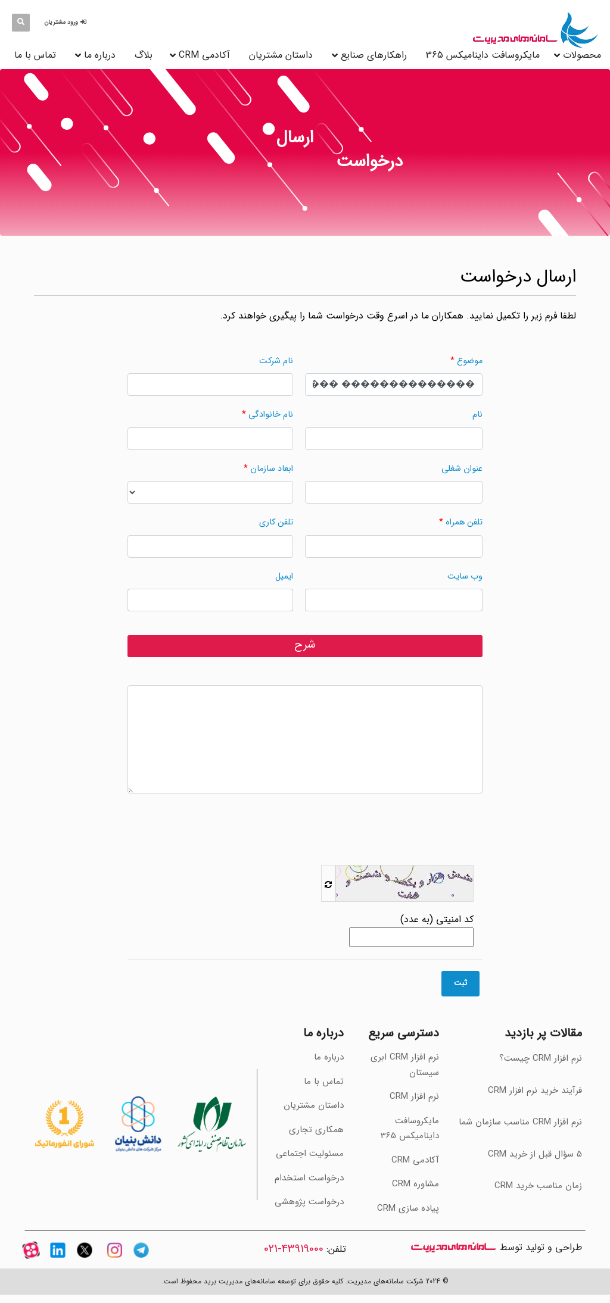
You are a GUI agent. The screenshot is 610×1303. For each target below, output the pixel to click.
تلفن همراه (464, 522)
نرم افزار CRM (414, 1096)
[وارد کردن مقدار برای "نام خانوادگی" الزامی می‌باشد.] (210, 438)
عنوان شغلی (462, 469)
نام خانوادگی (270, 414)
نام (477, 414)
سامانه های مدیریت (453, 1247)
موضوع (470, 361)
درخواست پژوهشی (309, 1202)
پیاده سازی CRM (408, 1208)
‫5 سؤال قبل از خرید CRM (535, 1154)
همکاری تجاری (316, 1130)
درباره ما (100, 55)
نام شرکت (276, 361)
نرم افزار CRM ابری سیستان (405, 1065)
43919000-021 (293, 1249)
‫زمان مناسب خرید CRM (538, 1186)
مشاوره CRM (415, 1184)
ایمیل (284, 576)
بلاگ (143, 55)
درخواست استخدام (309, 1178)
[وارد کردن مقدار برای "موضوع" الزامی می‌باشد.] (394, 384)
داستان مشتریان (281, 55)
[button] (67, 22)
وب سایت (465, 576)
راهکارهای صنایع (374, 55)
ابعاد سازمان (271, 469)
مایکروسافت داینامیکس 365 (483, 55)
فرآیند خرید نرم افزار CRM (535, 1090)
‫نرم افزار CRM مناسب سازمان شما (520, 1122)
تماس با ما (35, 55)
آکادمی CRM (415, 1160)
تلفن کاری (276, 522)
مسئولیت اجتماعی (310, 1153)
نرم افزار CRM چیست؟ (540, 1058)
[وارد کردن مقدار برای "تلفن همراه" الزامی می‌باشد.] (394, 546)
